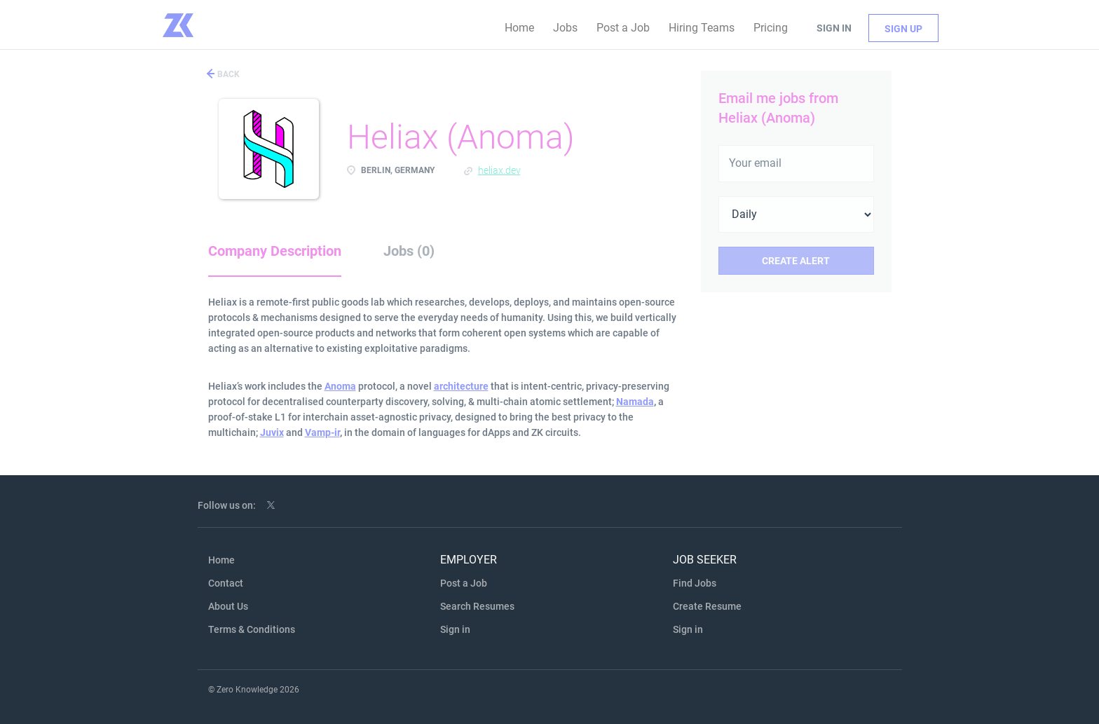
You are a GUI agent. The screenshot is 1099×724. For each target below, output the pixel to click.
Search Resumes (477, 606)
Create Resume (707, 606)
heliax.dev (499, 170)
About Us (228, 606)
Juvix (272, 432)
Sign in (834, 28)
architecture (461, 386)
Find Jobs (694, 583)
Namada (635, 401)
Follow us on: (227, 505)
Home (221, 560)
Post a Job (463, 583)
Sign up (903, 28)
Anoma (340, 386)
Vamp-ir (322, 432)
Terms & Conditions (251, 629)
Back (227, 74)
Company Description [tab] (274, 251)
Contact (225, 583)
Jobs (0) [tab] (409, 251)
